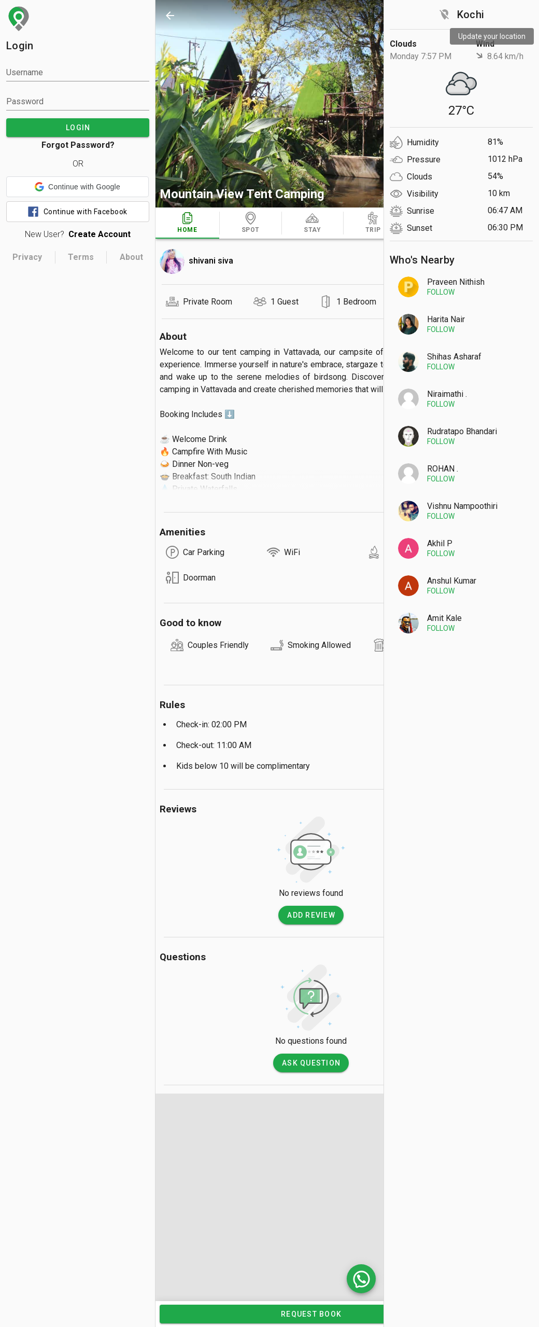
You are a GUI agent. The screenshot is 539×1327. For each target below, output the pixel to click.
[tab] (187, 223)
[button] (77, 186)
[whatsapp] (361, 1278)
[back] (170, 15)
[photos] (310, 104)
